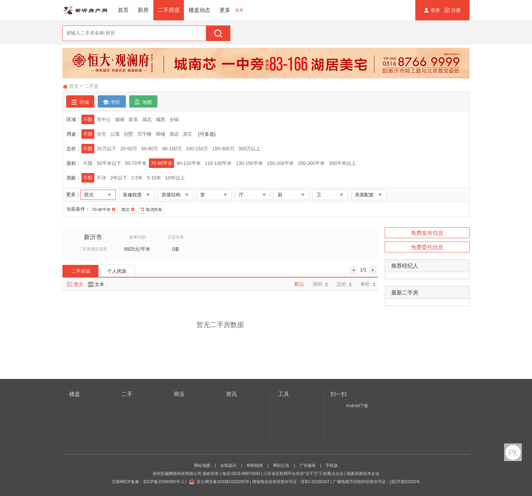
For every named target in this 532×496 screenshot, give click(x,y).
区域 (80, 102)
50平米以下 (109, 163)
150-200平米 (280, 163)
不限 (88, 119)
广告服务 (308, 465)
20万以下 (106, 148)
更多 (225, 10)
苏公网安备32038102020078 (223, 481)
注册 (453, 10)
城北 (147, 119)
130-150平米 (249, 163)
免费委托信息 (427, 247)
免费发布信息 (427, 233)
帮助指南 (255, 465)
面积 (320, 284)
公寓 (115, 134)
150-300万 (223, 148)
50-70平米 (136, 163)
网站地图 (202, 465)
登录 (432, 10)
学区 (111, 102)
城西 (160, 119)
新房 (143, 10)
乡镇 (174, 119)
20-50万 (128, 148)
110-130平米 (218, 163)
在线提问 (228, 465)
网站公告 (281, 465)
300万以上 (250, 148)
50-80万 (149, 148)
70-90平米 (161, 163)
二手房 (91, 86)
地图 (143, 102)
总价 (344, 284)
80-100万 (172, 148)
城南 (120, 119)
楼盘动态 (199, 10)
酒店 (174, 134)
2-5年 (137, 177)
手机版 (332, 465)
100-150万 (197, 148)
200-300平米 (311, 163)
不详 (101, 177)
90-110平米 (188, 163)
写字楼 (144, 134)
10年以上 (175, 177)
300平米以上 (342, 163)
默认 (299, 284)
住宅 (101, 134)
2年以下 (118, 177)
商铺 (160, 134)
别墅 (128, 134)
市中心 (104, 119)
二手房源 (168, 10)
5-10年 (154, 177)
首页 (123, 10)
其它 (187, 134)
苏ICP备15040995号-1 (163, 481)
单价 (367, 284)
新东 (133, 119)
